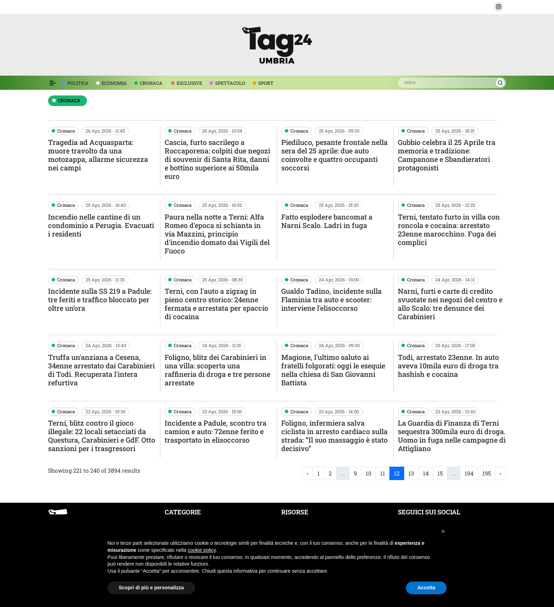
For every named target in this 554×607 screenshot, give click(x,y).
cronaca (69, 100)
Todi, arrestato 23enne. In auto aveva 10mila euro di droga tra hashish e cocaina (448, 365)
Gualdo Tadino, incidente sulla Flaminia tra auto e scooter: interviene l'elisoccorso (331, 299)
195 (486, 473)
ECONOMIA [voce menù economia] (114, 83)
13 (411, 473)
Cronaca (66, 131)
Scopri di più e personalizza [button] (151, 587)
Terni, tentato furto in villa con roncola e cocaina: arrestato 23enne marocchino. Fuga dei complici (449, 229)
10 (368, 473)
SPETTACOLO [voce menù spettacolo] (230, 83)
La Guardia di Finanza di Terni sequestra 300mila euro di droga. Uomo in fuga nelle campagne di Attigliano (452, 435)
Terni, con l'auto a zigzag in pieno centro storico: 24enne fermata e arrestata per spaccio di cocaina (216, 303)
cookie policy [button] (202, 550)
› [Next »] (500, 473)
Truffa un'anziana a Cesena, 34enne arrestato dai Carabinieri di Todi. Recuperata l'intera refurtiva (101, 369)
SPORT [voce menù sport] (265, 83)
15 (440, 473)
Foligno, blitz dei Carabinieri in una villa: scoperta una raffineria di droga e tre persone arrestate (217, 369)
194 (469, 473)
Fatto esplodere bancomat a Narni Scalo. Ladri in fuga (326, 221)
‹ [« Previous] (307, 473)
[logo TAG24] (277, 44)
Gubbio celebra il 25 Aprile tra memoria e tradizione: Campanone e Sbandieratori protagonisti (446, 155)
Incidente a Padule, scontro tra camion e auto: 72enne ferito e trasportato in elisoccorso (215, 431)
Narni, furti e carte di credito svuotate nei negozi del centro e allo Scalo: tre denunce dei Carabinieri (450, 303)
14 (426, 473)
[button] (498, 7)
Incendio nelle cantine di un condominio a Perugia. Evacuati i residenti (101, 225)
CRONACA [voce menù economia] (151, 83)
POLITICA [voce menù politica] (78, 83)
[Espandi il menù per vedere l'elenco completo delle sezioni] (52, 83)
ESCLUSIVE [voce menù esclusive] (189, 83)
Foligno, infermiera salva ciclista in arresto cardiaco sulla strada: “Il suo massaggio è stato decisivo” (334, 435)
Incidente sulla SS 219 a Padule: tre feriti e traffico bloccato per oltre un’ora (100, 299)
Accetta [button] (426, 587)
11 (382, 473)
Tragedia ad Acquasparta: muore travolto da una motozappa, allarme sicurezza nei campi (98, 155)
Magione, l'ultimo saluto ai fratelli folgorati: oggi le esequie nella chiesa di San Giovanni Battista (333, 369)
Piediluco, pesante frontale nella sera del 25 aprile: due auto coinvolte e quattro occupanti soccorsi (334, 155)
